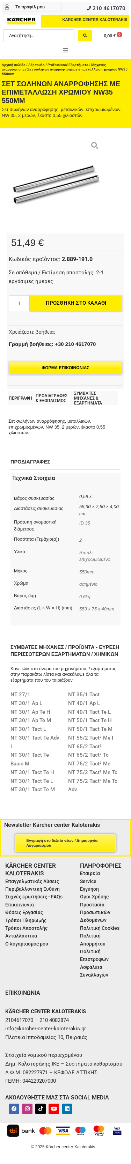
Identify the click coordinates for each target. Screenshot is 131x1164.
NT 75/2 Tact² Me (89, 764)
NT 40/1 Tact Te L (89, 712)
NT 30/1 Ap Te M (30, 720)
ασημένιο (88, 584)
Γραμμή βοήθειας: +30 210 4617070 (52, 344)
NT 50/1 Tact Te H (90, 720)
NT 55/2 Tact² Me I (90, 738)
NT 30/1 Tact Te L (31, 781)
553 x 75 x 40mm (96, 608)
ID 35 (85, 523)
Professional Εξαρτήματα (68, 65)
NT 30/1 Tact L (28, 729)
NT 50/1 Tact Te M (90, 729)
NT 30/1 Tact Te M (32, 789)
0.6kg (84, 596)
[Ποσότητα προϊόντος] (19, 303)
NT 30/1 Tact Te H (32, 772)
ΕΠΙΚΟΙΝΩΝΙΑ (22, 992)
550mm (86, 571)
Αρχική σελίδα (14, 65)
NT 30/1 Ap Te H (30, 712)
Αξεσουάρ (36, 65)
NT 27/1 (20, 694)
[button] (65, 50)
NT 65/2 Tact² (85, 746)
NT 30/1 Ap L (26, 703)
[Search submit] (85, 35)
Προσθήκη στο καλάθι (76, 303)
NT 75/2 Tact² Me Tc (92, 772)
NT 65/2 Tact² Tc (88, 755)
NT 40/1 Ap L (84, 703)
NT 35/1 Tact (84, 694)
